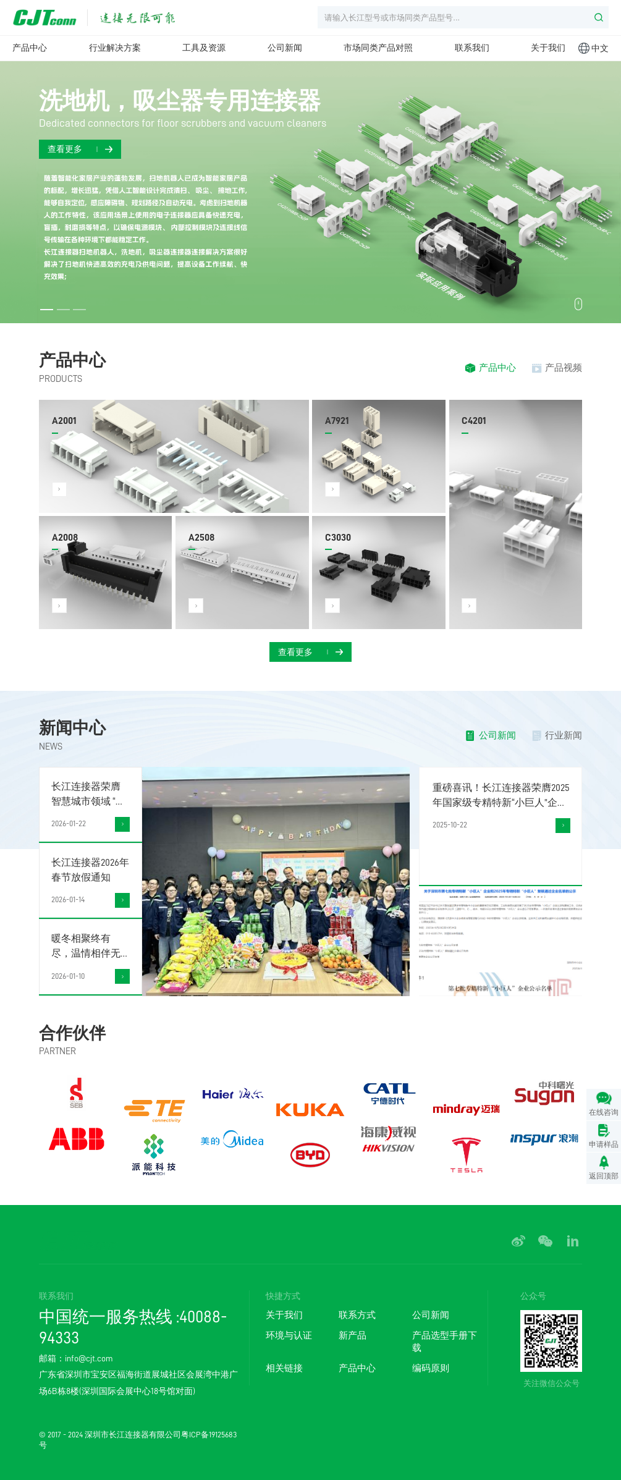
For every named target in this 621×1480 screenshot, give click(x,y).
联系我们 (472, 47)
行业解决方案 (115, 47)
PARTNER (57, 1051)
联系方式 (357, 1315)
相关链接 (284, 1368)
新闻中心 (72, 728)
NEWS (50, 746)
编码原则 (430, 1368)
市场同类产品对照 (378, 47)
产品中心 (29, 47)
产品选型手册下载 (444, 1341)
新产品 (352, 1335)
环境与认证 (289, 1335)
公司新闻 (285, 47)
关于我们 (548, 47)
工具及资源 (204, 47)
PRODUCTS (60, 379)
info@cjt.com (89, 1358)
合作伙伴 (72, 1033)
